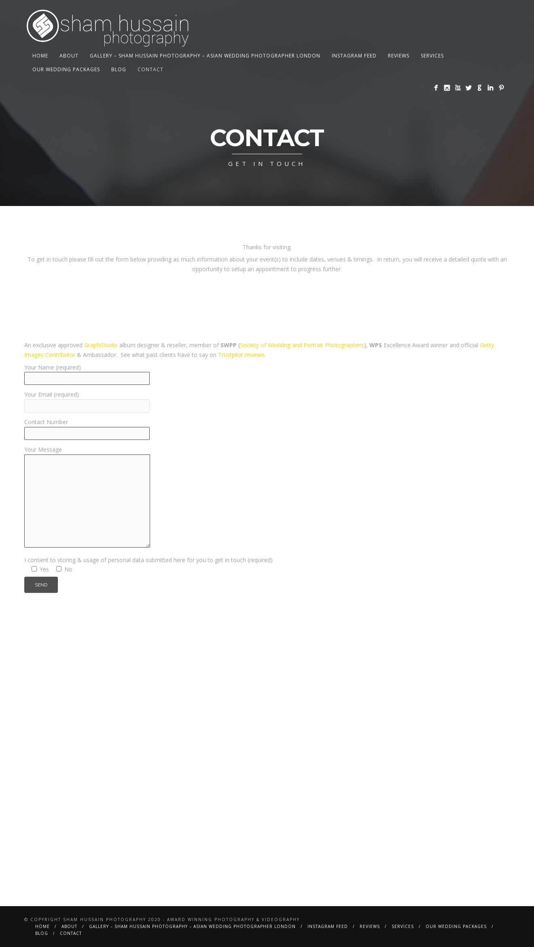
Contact (150, 69)
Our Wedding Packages (66, 69)
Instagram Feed (354, 55)
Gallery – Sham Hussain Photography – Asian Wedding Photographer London (205, 55)
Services (432, 55)
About (68, 55)
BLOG (118, 69)
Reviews (398, 55)
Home (40, 55)
